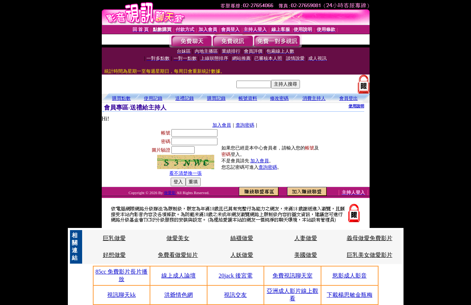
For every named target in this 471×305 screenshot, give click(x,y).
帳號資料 (248, 98)
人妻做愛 (305, 238)
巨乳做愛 (114, 238)
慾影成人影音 (349, 276)
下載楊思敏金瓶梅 (349, 295)
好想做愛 (114, 255)
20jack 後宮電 (235, 276)
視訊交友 (235, 295)
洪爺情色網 (178, 295)
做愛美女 (177, 238)
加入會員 (221, 125)
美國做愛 (305, 255)
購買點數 (121, 98)
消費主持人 (314, 98)
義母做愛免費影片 (369, 238)
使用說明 (356, 106)
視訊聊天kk (121, 295)
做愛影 (170, 192)
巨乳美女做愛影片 (369, 255)
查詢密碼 (245, 125)
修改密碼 (279, 98)
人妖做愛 (241, 255)
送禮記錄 (184, 98)
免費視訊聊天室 (292, 276)
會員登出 (348, 98)
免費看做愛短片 (178, 255)
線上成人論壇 (178, 276)
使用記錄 (153, 98)
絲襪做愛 (241, 238)
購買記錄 (216, 98)
